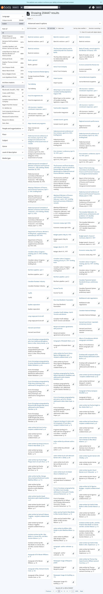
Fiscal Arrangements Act (35, 96)
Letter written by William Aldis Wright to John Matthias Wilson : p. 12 (64, 530)
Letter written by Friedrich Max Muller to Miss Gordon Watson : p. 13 (89, 506)
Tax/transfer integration (61, 108)
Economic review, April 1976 (62, 223)
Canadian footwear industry (36, 281)
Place (4, 134)
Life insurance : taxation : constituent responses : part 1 (88, 90)
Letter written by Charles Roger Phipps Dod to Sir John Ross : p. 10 (38, 461)
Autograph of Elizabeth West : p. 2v (64, 341)
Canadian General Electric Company (12, 100)
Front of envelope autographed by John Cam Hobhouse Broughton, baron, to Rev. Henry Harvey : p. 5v (38, 341)
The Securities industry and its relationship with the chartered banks (63, 50)
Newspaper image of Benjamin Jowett (63, 562)
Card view (51, 28)
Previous (48, 591)
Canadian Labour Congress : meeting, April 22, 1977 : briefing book (89, 264)
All (3, 33)
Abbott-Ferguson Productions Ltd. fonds (12, 37)
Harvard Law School (34, 328)
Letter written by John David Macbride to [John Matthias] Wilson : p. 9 (38, 498)
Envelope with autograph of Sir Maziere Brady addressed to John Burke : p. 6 (89, 356)
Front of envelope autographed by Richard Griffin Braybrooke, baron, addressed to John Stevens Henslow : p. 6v (38, 406)
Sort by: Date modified (80, 28)
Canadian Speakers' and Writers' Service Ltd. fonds (12, 47)
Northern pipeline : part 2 (61, 277)
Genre (4, 146)
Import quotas (58, 78)
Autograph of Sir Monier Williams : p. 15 (38, 555)
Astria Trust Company (60, 67)
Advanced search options (37, 23)
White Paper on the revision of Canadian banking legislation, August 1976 (63, 92)
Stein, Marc (12, 123)
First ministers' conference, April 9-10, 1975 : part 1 (64, 152)
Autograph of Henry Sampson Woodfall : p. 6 (88, 392)
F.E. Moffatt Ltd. (12, 108)
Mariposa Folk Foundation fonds (12, 42)
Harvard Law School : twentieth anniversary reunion (88, 323)
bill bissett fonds (12, 59)
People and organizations (11, 128)
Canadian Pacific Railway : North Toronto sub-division (63, 313)
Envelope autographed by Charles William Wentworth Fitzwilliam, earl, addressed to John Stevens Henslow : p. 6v (64, 376)
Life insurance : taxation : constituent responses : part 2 (88, 106)
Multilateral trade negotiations (88, 298)
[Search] (41, 7)
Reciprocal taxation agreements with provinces (63, 327)
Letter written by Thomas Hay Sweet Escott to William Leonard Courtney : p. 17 (89, 561)
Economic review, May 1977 (87, 250)
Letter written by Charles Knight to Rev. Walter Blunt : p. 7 (89, 406)
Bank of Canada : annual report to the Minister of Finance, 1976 (89, 49)
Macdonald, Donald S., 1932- (12, 90)
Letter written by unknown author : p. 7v (64, 442)
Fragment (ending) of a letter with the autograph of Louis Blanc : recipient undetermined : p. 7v (64, 423)
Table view (60, 28)
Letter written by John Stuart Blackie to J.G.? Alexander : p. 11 (88, 471)
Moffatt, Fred (12, 96)
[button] (90, 7)
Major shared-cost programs (37, 123)
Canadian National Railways (87, 310)
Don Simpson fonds (12, 67)
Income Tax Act (58, 288)
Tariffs (30, 293)
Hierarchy (42, 28)
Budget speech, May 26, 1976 (62, 235)
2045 (76, 591)
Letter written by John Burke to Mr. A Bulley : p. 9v (89, 457)
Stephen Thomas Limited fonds (12, 63)
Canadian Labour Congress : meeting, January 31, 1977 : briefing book (64, 260)
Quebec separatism (34, 304)
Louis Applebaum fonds (12, 77)
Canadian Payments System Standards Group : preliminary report (88, 282)
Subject (5, 140)
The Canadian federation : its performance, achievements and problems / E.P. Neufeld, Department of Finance (89, 215)
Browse (15, 7)
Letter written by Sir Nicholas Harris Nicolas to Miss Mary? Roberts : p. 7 (88, 439)
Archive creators (8, 82)
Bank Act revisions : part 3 (61, 37)
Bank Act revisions (84, 37)
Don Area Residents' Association (63, 300)
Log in (98, 7)
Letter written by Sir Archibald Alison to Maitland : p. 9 (63, 473)
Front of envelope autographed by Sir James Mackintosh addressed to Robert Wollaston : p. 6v (38, 363)
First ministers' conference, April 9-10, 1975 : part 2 (89, 154)
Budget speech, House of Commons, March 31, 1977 (87, 237)
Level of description (9, 152)
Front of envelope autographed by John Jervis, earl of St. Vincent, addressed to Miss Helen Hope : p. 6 (64, 400)
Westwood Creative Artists (12, 117)
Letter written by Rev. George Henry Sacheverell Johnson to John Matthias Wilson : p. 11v (38, 478)
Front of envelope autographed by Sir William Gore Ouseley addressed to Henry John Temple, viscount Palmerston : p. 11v (64, 491)
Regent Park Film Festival (12, 105)
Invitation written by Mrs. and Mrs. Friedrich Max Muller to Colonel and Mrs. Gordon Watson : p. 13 (89, 524)
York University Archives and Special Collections (12, 112)
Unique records (12, 20)
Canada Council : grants (61, 119)
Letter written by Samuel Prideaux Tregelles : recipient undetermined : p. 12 (38, 516)
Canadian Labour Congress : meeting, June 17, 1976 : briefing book (37, 253)
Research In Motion (12, 120)
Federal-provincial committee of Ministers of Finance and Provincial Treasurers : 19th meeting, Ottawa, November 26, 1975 (38, 166)
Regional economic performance (89, 121)
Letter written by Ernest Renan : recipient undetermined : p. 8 (88, 422)
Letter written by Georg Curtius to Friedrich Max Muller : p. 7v (38, 444)
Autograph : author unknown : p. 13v (63, 547)
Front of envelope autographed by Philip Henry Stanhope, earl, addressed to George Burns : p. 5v (38, 383)
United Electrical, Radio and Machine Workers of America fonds (12, 53)
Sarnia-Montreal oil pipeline (87, 77)
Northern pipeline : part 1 (36, 270)
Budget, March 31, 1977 (61, 247)
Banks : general (32, 60)
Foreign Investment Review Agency (38, 72)
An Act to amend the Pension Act (89, 65)
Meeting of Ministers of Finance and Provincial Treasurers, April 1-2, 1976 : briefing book (38, 189)
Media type (6, 158)
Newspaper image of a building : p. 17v (64, 576)
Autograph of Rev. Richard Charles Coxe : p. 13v (38, 570)
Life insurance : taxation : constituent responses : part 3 (37, 108)
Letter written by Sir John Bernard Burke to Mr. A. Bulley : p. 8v (64, 456)
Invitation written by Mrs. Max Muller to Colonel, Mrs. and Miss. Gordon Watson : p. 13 (38, 536)
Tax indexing (32, 84)
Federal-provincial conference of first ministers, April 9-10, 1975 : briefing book (63, 133)
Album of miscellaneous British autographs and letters (88, 339)
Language (5, 16)
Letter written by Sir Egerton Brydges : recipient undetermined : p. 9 (89, 488)
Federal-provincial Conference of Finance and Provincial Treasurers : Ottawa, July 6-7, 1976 (89, 194)
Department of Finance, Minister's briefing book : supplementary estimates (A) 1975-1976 (38, 233)
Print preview (31, 28)
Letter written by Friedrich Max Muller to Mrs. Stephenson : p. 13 (89, 544)
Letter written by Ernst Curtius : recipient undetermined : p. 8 (37, 428)
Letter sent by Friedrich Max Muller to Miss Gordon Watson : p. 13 (64, 513)
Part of (4, 29)
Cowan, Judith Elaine (12, 93)
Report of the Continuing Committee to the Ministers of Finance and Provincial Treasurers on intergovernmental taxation (89, 171)
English (12, 24)
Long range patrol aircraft (36, 316)
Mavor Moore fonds (12, 71)
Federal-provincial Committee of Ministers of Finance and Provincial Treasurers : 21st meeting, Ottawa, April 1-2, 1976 (38, 210)
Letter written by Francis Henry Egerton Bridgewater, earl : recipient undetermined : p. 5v (63, 355)
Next (81, 591)
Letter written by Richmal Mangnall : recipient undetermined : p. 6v (89, 375)
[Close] (101, 2)
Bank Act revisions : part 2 (36, 37)
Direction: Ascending (94, 28)
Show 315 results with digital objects (90, 32)
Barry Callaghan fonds (12, 74)
